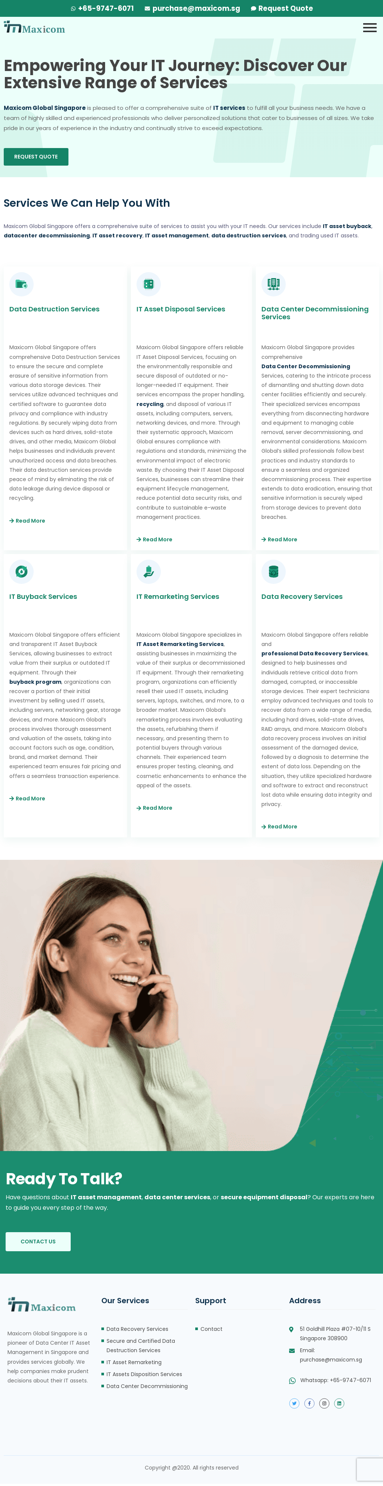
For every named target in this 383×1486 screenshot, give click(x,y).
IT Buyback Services (43, 599)
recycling (150, 406)
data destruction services (248, 237)
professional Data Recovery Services (314, 655)
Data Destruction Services (54, 311)
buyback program (35, 684)
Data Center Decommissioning (306, 368)
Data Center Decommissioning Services (315, 315)
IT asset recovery (117, 237)
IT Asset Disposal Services (181, 311)
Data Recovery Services (302, 599)
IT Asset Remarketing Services (180, 646)
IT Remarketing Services (178, 599)
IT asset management (106, 1199)
